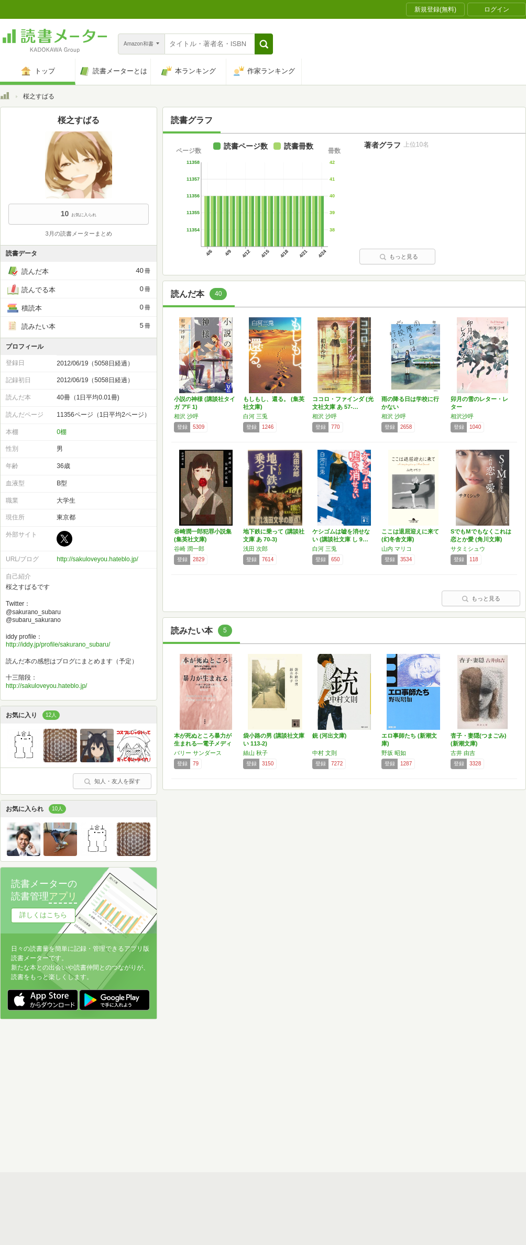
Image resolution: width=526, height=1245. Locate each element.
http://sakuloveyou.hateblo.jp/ (97, 559)
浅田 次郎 (255, 549)
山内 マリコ (396, 549)
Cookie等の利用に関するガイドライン (302, 1231)
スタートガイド (216, 1215)
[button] (264, 44)
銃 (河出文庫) (329, 735)
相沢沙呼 (462, 416)
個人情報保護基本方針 (200, 1231)
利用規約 (267, 1215)
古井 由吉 (463, 753)
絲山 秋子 (255, 753)
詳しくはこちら (43, 915)
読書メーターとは (152, 1215)
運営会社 (139, 1231)
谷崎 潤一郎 (189, 549)
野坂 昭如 (393, 753)
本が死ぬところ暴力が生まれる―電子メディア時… (203, 743)
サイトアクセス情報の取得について (422, 1231)
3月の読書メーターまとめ (78, 233)
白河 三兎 (255, 416)
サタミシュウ (468, 549)
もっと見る (398, 256)
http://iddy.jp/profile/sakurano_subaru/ (58, 644)
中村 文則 (324, 753)
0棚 (62, 432)
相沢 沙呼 (186, 416)
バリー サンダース (198, 753)
